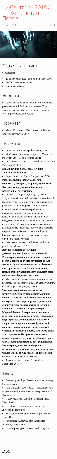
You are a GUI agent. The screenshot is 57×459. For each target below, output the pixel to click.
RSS (6, 450)
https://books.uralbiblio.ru (20, 113)
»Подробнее (8, 72)
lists (52, 25)
